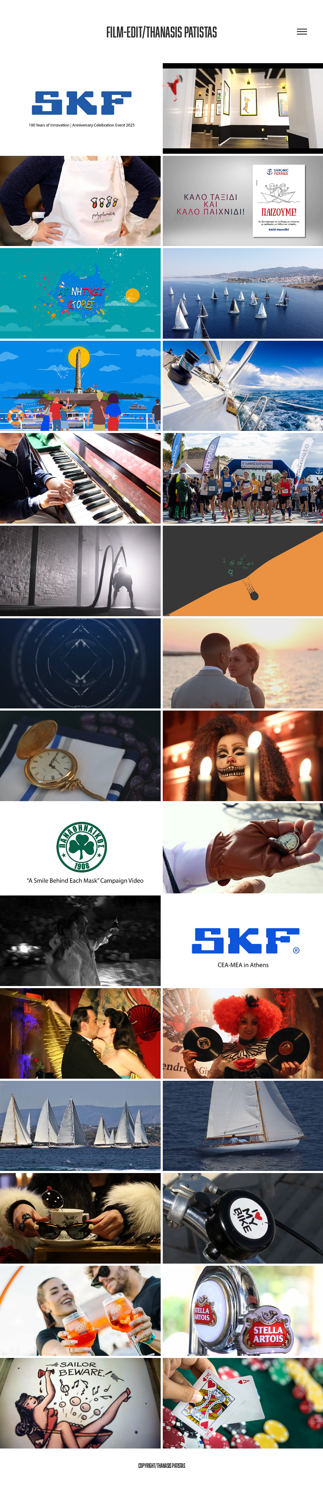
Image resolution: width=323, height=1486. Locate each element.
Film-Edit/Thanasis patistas (161, 32)
